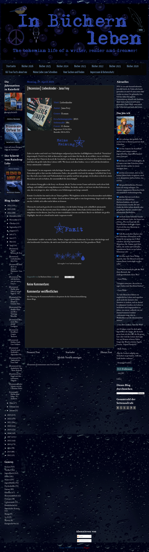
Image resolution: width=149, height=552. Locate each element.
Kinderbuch (9, 505)
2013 (9, 452)
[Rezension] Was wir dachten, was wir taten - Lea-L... (15, 280)
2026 (9, 205)
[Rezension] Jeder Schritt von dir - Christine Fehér (15, 386)
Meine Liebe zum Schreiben (45, 72)
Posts (80, 536)
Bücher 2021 (115, 66)
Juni (11, 238)
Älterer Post (106, 352)
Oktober (13, 223)
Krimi (7, 476)
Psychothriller (10, 486)
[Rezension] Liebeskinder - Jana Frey (15, 258)
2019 (9, 429)
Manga (7, 514)
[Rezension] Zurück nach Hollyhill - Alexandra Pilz (15, 351)
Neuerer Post (33, 352)
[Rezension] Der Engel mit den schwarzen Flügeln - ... (15, 377)
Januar (12, 410)
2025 (9, 209)
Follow (119, 379)
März (12, 403)
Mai (11, 241)
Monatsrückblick (11, 495)
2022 (9, 418)
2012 (9, 455)
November (14, 220)
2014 (9, 448)
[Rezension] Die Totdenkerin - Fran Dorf (15, 360)
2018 (9, 433)
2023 (9, 415)
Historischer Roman (12, 508)
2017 (9, 437)
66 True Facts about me (16, 72)
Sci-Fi (7, 517)
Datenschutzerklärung (78, 296)
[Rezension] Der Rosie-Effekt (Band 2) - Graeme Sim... (15, 300)
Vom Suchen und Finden (73, 72)
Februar (13, 406)
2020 (9, 426)
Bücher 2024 (62, 66)
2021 (9, 422)
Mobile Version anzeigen (69, 357)
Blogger (87, 547)
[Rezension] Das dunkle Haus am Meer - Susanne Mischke (15, 311)
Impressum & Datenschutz (102, 72)
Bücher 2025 (45, 66)
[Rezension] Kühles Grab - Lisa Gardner (15, 342)
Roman (7, 467)
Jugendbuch (9, 473)
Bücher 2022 (97, 66)
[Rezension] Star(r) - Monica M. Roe (15, 250)
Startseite (11, 66)
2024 (9, 213)
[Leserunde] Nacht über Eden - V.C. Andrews (14, 395)
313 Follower (124, 369)
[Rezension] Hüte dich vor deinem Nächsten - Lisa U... (15, 268)
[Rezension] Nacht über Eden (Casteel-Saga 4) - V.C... (15, 290)
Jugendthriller (10, 483)
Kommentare (83, 541)
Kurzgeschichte (10, 523)
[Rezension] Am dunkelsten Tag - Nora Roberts (15, 368)
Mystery (7, 520)
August (12, 231)
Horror (7, 479)
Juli (11, 234)
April (12, 245)
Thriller (7, 470)
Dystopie (8, 499)
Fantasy (7, 489)
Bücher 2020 (132, 66)
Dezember (14, 216)
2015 (9, 444)
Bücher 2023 (80, 66)
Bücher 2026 (27, 66)
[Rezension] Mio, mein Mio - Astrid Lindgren (15, 322)
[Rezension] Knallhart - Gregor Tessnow (14, 333)
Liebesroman (9, 502)
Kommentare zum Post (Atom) (47, 364)
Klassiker (8, 492)
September (14, 227)
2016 (9, 440)
